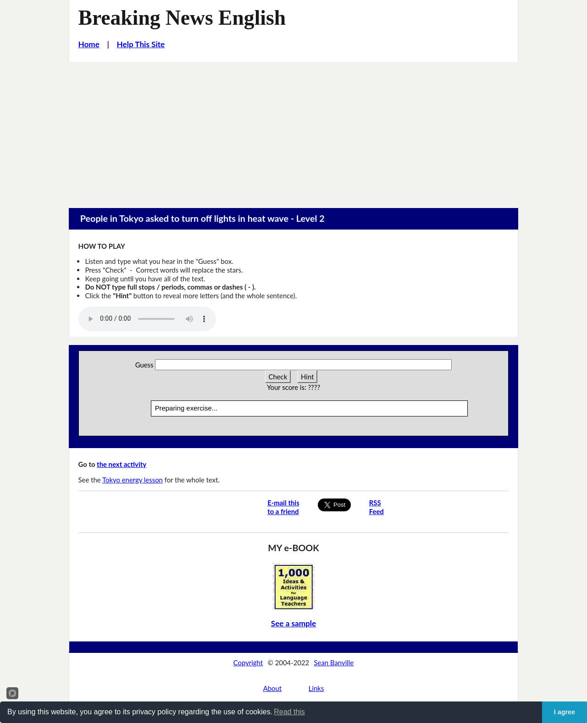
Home (89, 44)
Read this (289, 712)
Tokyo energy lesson (132, 480)
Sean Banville (334, 662)
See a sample (293, 623)
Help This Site (141, 44)
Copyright (248, 662)
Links (316, 688)
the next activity (121, 464)
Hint (307, 376)
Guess (144, 365)
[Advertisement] (293, 130)
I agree (564, 712)
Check (278, 376)
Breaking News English (182, 17)
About (272, 688)
